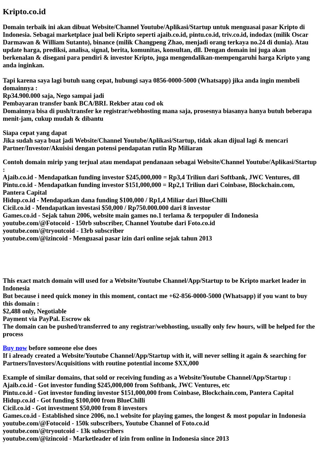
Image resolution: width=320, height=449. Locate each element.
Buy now (15, 347)
